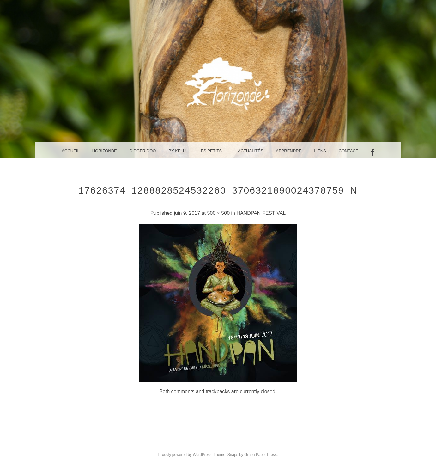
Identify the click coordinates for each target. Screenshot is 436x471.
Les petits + (211, 150)
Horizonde (104, 150)
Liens (320, 150)
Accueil (70, 150)
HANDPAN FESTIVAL (261, 213)
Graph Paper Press (260, 454)
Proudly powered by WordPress (185, 454)
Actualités (250, 150)
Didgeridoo (143, 150)
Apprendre (288, 150)
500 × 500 (218, 213)
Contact (348, 150)
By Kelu (177, 150)
